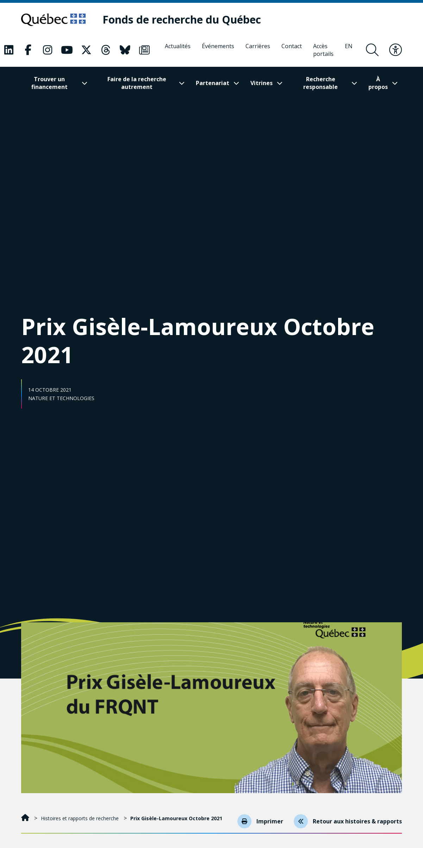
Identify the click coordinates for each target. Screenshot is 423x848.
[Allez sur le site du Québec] (53, 19)
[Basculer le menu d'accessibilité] (395, 50)
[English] (348, 50)
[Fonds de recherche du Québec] (182, 20)
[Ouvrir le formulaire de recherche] (372, 50)
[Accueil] (26, 818)
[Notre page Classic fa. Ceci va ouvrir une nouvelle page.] (9, 50)
